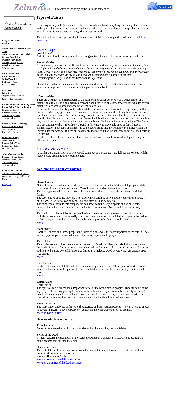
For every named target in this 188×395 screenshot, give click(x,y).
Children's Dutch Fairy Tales (15, 173)
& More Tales (8, 84)
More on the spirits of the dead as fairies (59, 362)
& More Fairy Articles (12, 98)
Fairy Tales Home (11, 40)
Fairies (5, 43)
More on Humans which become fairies (59, 359)
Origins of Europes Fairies (14, 95)
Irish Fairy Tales (9, 82)
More (40, 222)
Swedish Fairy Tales (11, 59)
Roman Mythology (11, 132)
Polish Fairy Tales (10, 146)
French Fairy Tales (10, 65)
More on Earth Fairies (49, 312)
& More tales (8, 68)
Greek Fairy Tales (10, 129)
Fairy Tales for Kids (12, 170)
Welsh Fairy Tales (10, 79)
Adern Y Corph (46, 49)
